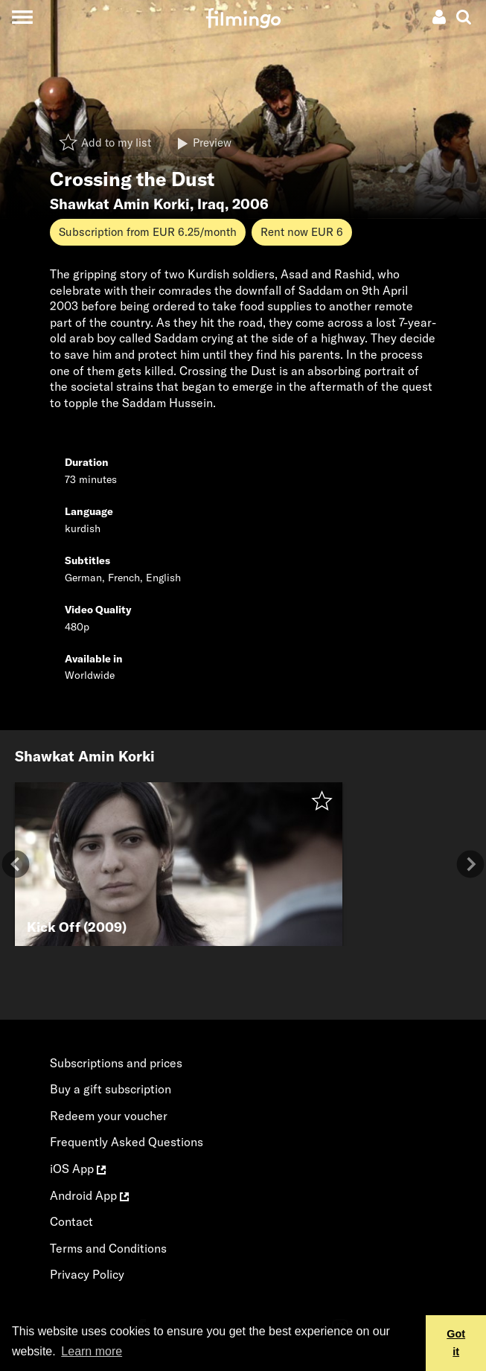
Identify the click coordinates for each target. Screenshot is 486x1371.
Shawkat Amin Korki (120, 204)
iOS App (78, 1168)
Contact (71, 1221)
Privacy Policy (87, 1274)
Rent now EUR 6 (301, 232)
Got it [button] (456, 1343)
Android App (89, 1195)
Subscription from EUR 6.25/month (148, 232)
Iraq (211, 204)
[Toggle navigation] (22, 16)
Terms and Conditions (108, 1248)
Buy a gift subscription (110, 1088)
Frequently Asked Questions (126, 1141)
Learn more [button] (91, 1351)
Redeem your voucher (108, 1115)
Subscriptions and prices (116, 1062)
